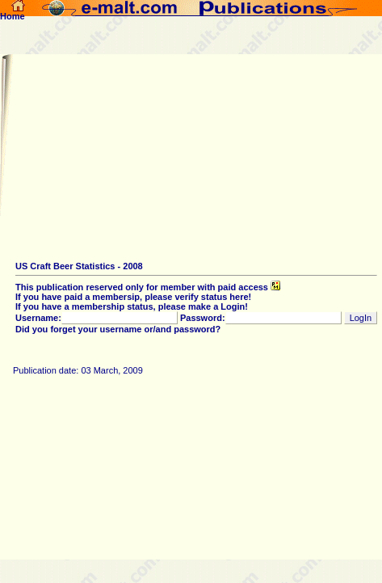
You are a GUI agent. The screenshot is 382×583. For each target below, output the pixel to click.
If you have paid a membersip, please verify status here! (133, 297)
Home (12, 12)
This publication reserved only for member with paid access (147, 287)
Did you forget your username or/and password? (117, 329)
